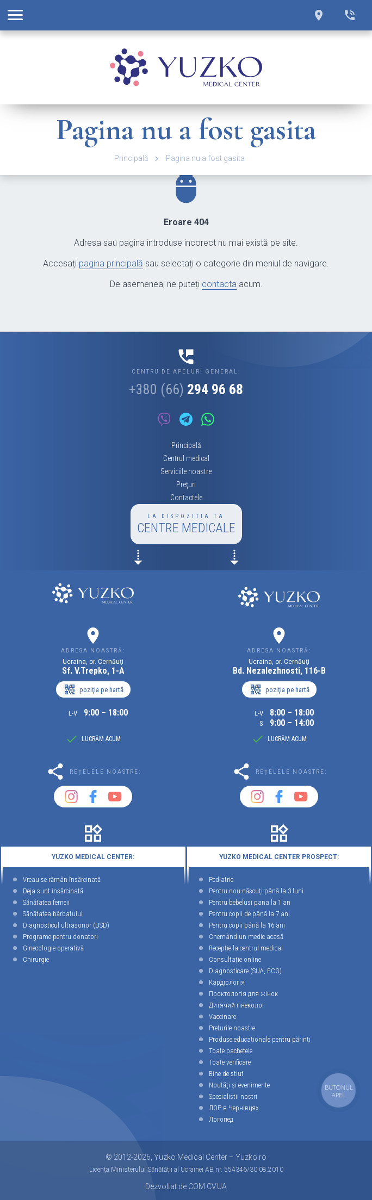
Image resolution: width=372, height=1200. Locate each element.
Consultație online (235, 959)
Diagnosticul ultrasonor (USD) (66, 925)
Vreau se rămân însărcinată (62, 879)
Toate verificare (230, 1062)
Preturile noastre (232, 1028)
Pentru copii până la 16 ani (247, 925)
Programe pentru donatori (60, 936)
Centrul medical (186, 458)
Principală (131, 158)
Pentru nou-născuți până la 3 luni (256, 891)
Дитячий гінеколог (237, 1005)
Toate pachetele (230, 1051)
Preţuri (186, 484)
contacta (219, 284)
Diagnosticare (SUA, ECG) (245, 971)
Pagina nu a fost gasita (205, 158)
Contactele (186, 497)
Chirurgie (36, 959)
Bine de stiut (226, 1074)
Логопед (221, 1119)
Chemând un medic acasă (246, 936)
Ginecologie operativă (53, 948)
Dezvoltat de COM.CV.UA (186, 1186)
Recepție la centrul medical (246, 948)
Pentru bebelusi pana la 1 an (249, 902)
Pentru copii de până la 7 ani (249, 914)
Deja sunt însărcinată (53, 891)
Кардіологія (227, 982)
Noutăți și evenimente (239, 1085)
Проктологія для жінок (243, 994)
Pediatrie (221, 879)
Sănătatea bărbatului (53, 914)
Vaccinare (222, 1016)
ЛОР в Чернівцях (234, 1108)
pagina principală (111, 263)
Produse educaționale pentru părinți (260, 1039)
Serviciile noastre (186, 471)
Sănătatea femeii (46, 902)
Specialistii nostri (233, 1096)
